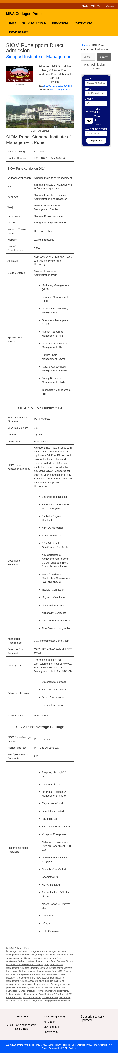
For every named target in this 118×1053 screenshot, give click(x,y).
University (49, 1032)
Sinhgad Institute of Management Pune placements (43, 991)
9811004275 (50, 85)
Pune (26, 948)
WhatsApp (110, 6)
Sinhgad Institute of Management (39, 56)
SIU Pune (48, 1026)
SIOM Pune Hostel (32, 997)
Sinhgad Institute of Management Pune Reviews (29, 994)
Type (97, 109)
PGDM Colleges (84, 22)
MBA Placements (19, 31)
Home (12, 22)
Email (88, 89)
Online (97, 124)
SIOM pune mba (50, 997)
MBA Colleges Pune (24, 14)
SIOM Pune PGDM (26, 1000)
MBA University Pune (34, 22)
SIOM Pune (59, 994)
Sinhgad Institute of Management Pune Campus (41, 961)
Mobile (89, 99)
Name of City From (96, 129)
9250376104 (65, 85)
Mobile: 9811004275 (91, 6)
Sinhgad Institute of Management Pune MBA (40, 971)
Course (89, 111)
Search (104, 56)
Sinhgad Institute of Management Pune (28, 951)
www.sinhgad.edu (60, 89)
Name (88, 79)
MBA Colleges (60, 22)
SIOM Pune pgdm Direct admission (53, 1000)
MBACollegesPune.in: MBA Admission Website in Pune (48, 1044)
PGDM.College (68, 1048)
